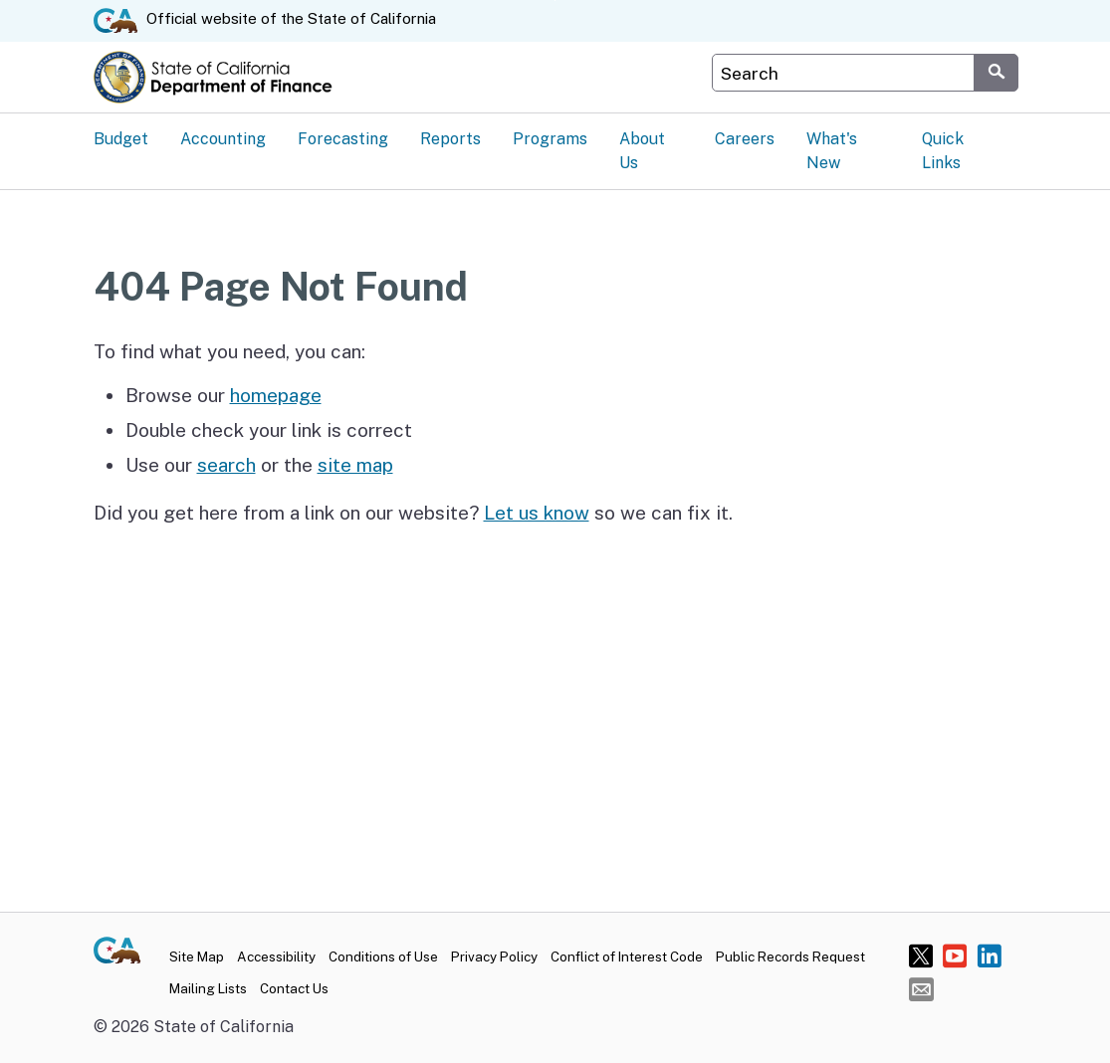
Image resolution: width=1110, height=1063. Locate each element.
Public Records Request (790, 956)
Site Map (196, 956)
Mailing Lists (208, 988)
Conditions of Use (383, 956)
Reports (450, 138)
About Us (642, 150)
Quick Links (943, 150)
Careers (745, 138)
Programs (550, 138)
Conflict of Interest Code (627, 956)
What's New (831, 150)
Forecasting (343, 138)
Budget (121, 138)
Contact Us (294, 988)
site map (355, 465)
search (226, 465)
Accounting (223, 138)
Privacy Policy (494, 956)
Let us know (536, 513)
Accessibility (276, 956)
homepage (276, 395)
